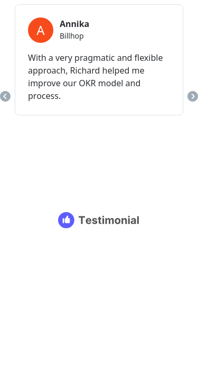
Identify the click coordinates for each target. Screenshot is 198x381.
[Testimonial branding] (99, 220)
